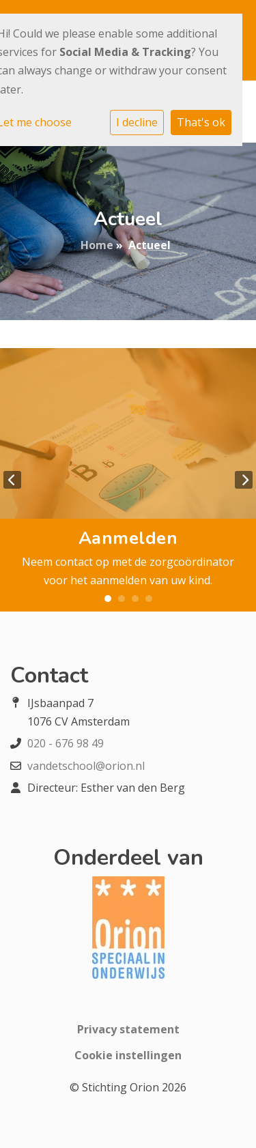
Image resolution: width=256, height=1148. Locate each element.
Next (244, 480)
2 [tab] (121, 598)
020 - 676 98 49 (65, 743)
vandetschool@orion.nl (86, 765)
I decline (137, 122)
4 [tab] (148, 598)
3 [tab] (135, 598)
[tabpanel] (128, 479)
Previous (12, 480)
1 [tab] (107, 598)
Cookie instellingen (128, 1055)
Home (97, 245)
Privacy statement (128, 1029)
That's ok (201, 122)
